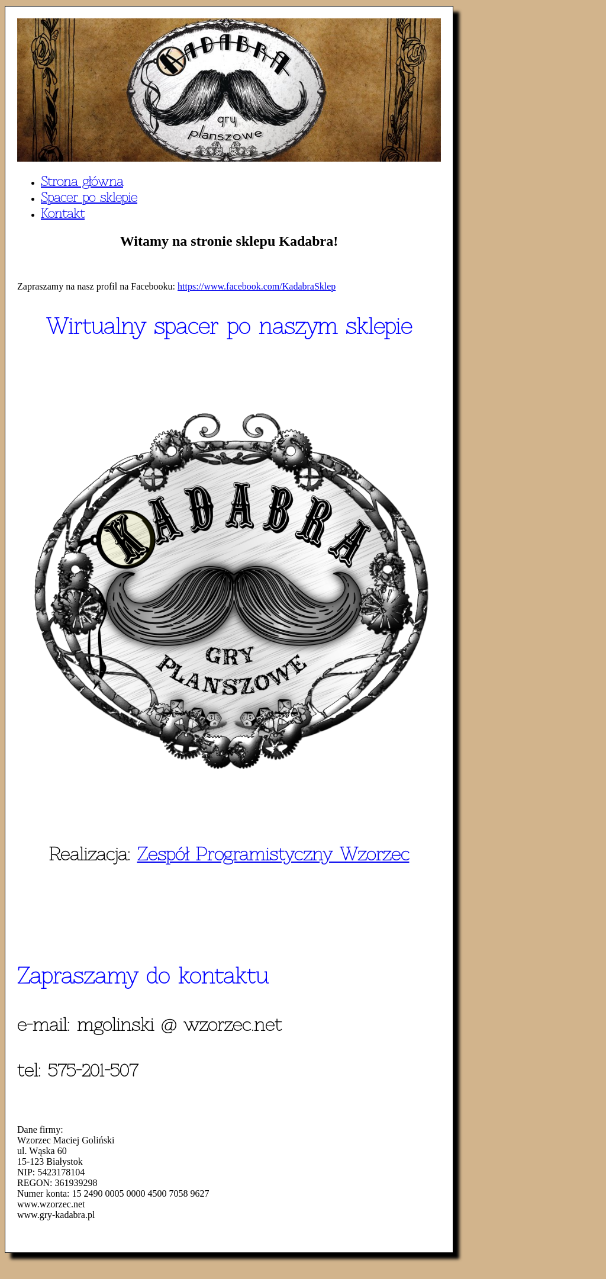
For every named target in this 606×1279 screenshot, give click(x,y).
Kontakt (63, 213)
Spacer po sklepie (89, 197)
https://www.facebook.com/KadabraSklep (257, 286)
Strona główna (82, 181)
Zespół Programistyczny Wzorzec (273, 854)
